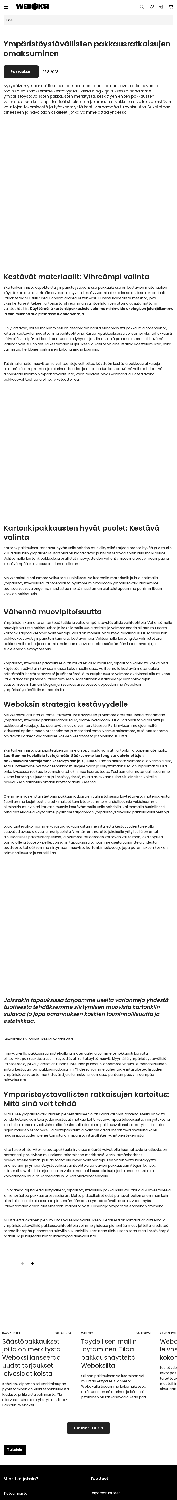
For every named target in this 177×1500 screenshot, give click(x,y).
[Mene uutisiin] (37, 1428)
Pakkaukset (21, 71)
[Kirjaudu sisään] (161, 6)
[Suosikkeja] (151, 6)
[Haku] (142, 6)
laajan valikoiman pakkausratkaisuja (84, 1258)
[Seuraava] (32, 1351)
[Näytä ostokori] (171, 6)
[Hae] (88, 20)
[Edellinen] (22, 1351)
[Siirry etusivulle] (32, 6)
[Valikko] (6, 6)
